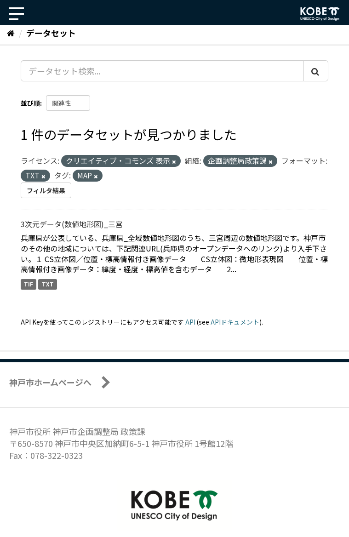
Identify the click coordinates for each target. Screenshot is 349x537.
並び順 (30, 103)
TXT (48, 284)
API (190, 321)
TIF (28, 284)
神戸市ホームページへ (50, 382)
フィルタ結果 (46, 190)
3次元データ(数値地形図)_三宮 (72, 223)
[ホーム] (11, 33)
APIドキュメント (235, 321)
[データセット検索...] (162, 70)
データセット (51, 33)
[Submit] (315, 70)
